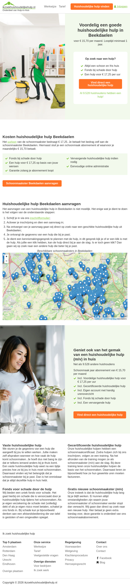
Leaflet (97, 319)
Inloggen (120, 6)
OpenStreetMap (109, 319)
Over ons (101, 546)
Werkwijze (50, 6)
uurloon (11, 141)
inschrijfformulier (40, 218)
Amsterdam (9, 546)
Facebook (105, 558)
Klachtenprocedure (76, 555)
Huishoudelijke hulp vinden (91, 6)
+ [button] (6, 257)
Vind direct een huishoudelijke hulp (100, 84)
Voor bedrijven (42, 565)
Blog (102, 562)
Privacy (69, 559)
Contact (101, 551)
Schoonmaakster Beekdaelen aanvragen (32, 183)
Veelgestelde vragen (46, 555)
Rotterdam (9, 551)
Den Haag (9, 555)
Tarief (62, 6)
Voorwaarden (73, 546)
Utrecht (7, 559)
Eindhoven (9, 564)
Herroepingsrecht (75, 564)
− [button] (6, 261)
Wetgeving (71, 551)
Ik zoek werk (41, 570)
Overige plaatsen (13, 571)
